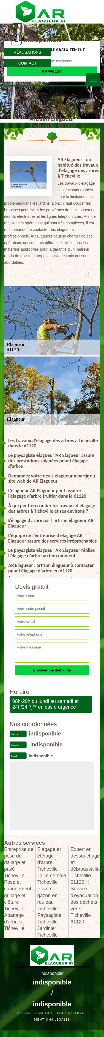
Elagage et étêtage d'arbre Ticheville (49, 859)
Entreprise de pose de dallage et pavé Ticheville (18, 862)
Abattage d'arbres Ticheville (14, 922)
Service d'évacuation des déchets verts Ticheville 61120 (84, 905)
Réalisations (27, 52)
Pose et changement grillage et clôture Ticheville (17, 895)
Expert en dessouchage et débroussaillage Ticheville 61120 (85, 866)
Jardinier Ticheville (47, 932)
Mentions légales (52, 1019)
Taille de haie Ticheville (51, 879)
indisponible (42, 28)
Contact (27, 63)
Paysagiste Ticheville (49, 919)
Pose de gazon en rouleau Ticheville (47, 898)
